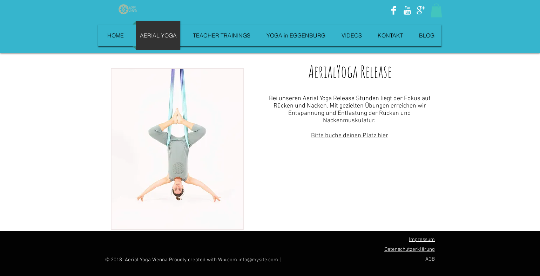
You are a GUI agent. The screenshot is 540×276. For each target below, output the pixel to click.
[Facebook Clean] (393, 10)
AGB (430, 259)
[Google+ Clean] (421, 10)
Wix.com (228, 260)
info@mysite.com (258, 260)
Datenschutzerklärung (409, 249)
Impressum (422, 239)
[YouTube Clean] (407, 10)
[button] (436, 10)
